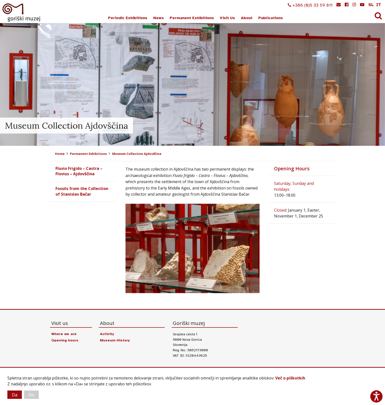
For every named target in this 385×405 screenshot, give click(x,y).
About (246, 17)
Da (14, 395)
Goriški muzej (21, 12)
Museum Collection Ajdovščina (136, 153)
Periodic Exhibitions (127, 17)
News (158, 17)
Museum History (115, 340)
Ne (31, 395)
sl (371, 4)
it (378, 4)
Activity (107, 334)
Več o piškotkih (290, 378)
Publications (270, 17)
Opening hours (64, 340)
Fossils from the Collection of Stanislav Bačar (81, 191)
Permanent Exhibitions (192, 17)
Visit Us (227, 17)
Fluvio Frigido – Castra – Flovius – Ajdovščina (78, 171)
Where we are (64, 334)
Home (60, 153)
